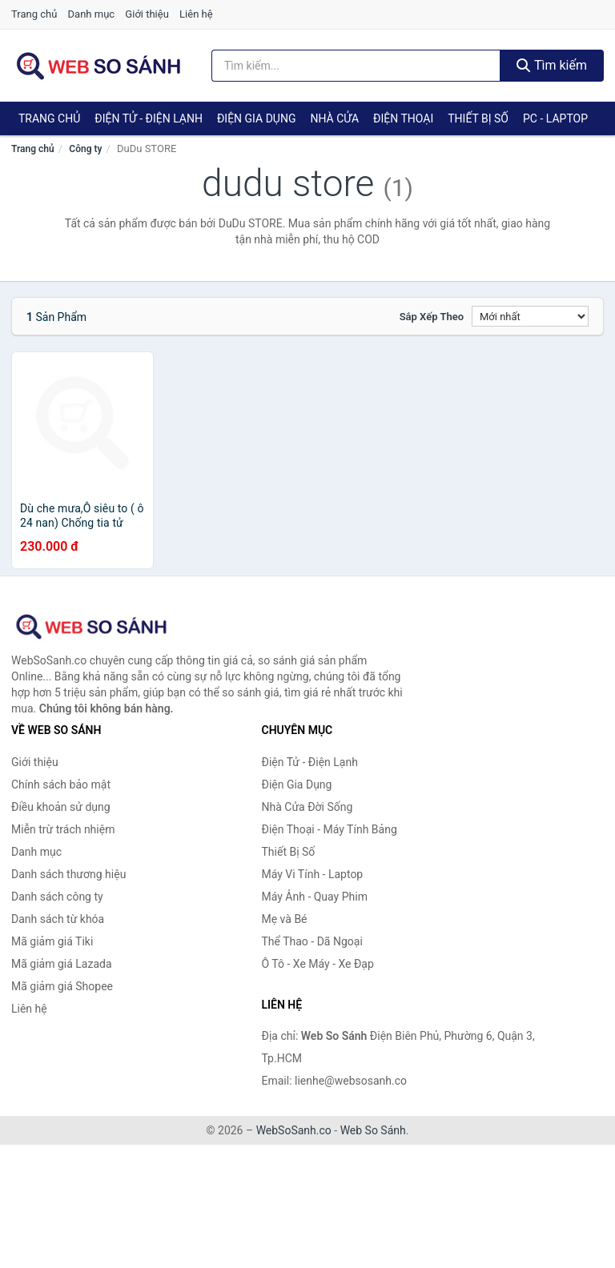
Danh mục (91, 14)
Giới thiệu (146, 14)
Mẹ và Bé (285, 919)
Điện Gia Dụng (256, 118)
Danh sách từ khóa (57, 919)
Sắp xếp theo (432, 317)
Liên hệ (196, 14)
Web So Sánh (373, 1130)
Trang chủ (34, 14)
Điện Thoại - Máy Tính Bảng (329, 829)
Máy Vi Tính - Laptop (313, 874)
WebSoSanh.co (294, 1130)
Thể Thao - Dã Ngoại (312, 941)
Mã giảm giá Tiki (52, 941)
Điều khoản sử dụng (61, 807)
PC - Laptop (555, 118)
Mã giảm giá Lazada (61, 963)
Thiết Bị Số (478, 118)
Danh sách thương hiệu (68, 874)
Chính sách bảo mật (61, 784)
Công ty (85, 148)
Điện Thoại (403, 118)
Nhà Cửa (334, 118)
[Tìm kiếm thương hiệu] (355, 66)
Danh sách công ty (57, 896)
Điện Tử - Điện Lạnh (148, 118)
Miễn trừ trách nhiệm (63, 829)
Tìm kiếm (552, 65)
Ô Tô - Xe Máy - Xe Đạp (318, 963)
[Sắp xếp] (530, 316)
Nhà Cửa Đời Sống (307, 807)
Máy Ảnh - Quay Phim (315, 896)
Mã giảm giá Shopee (62, 986)
